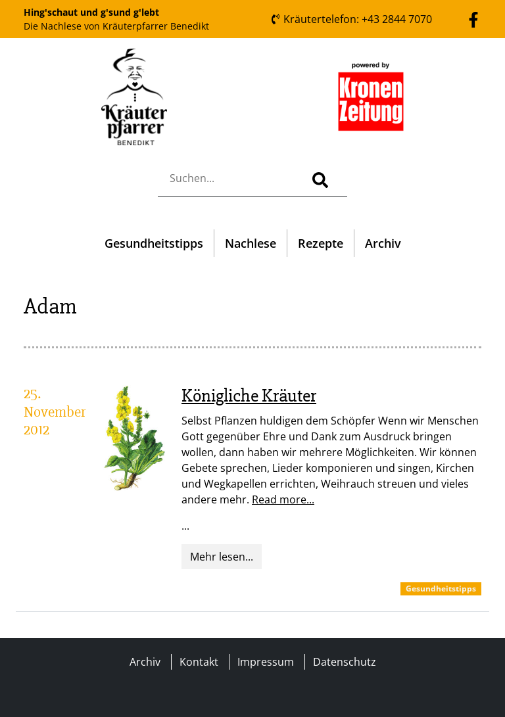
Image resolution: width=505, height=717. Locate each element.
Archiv (383, 243)
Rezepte (320, 243)
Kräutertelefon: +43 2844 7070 (351, 19)
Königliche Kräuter (248, 395)
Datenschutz (344, 662)
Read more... (283, 499)
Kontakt (199, 662)
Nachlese (250, 243)
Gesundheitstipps (154, 243)
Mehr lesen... (221, 556)
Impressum (265, 662)
